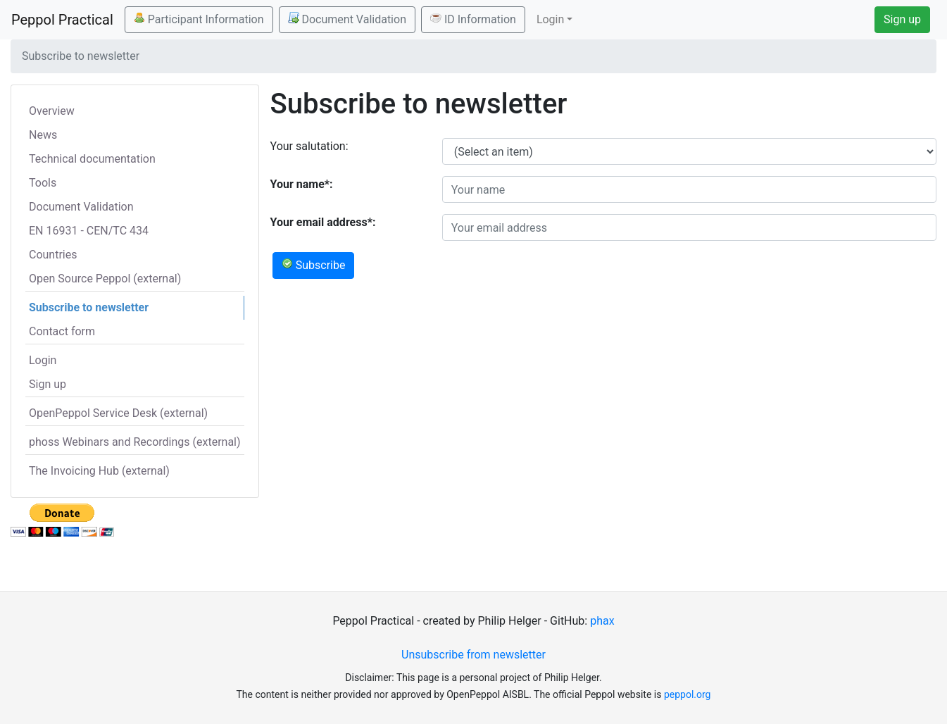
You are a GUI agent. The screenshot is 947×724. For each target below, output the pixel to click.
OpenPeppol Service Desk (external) (118, 413)
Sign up (902, 19)
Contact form (62, 331)
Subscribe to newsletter (89, 307)
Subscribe (314, 265)
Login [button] (550, 19)
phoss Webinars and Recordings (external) (135, 442)
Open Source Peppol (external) (105, 278)
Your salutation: (309, 146)
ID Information (473, 19)
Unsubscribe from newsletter (473, 654)
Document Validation (347, 19)
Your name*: (301, 184)
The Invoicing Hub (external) (99, 471)
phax (602, 621)
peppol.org (687, 694)
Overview (52, 111)
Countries (53, 254)
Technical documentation (92, 159)
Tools (42, 182)
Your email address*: (323, 222)
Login (42, 360)
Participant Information (199, 19)
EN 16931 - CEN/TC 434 (89, 230)
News (43, 135)
